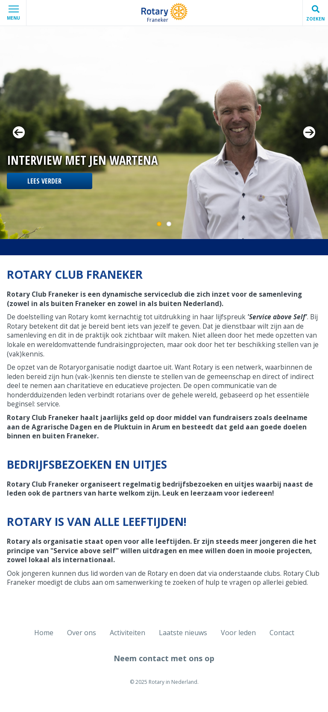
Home (43, 632)
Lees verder (44, 181)
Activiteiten (127, 632)
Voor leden (238, 632)
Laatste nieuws (183, 632)
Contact (281, 632)
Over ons (81, 632)
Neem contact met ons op (164, 658)
